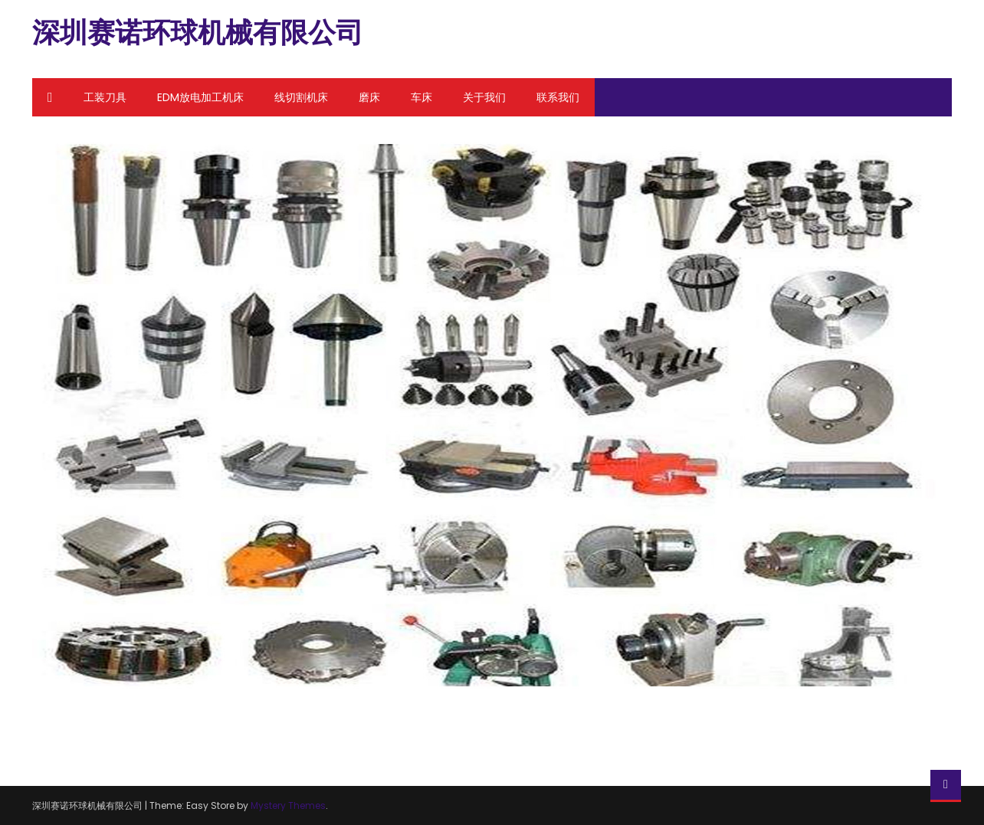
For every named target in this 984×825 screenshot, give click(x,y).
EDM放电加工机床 (200, 97)
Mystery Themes (288, 805)
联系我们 (557, 97)
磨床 (369, 97)
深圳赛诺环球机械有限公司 (197, 32)
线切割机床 (301, 97)
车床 (421, 97)
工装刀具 (105, 97)
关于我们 (484, 97)
